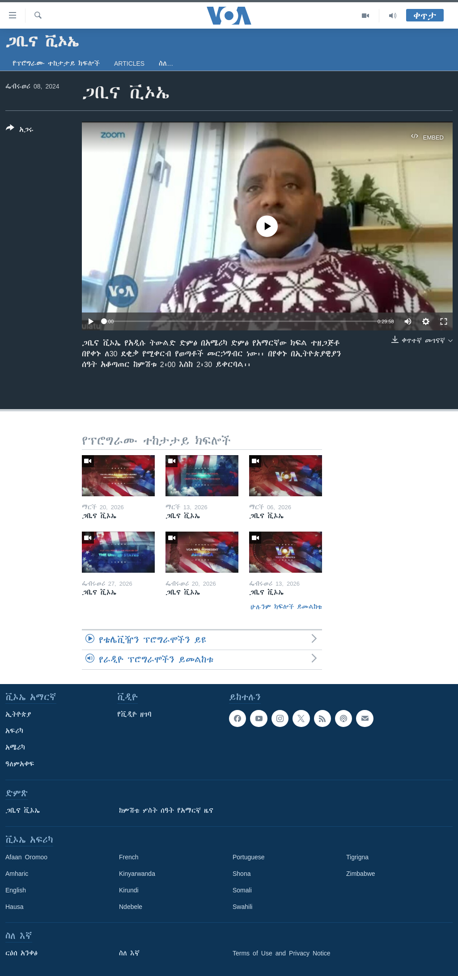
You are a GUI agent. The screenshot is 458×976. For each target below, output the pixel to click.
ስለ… (166, 63)
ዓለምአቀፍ (19, 764)
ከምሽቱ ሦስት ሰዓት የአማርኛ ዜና (166, 811)
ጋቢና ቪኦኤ (22, 811)
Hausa (14, 907)
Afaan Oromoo (26, 857)
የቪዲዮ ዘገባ (134, 714)
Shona (241, 874)
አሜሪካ (15, 748)
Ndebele (130, 907)
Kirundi (129, 890)
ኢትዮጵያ (18, 714)
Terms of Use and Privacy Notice (282, 953)
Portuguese (249, 857)
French (129, 857)
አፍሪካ (14, 731)
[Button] (20, 130)
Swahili (242, 907)
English (15, 890)
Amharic (16, 874)
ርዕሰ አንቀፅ (21, 953)
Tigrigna (357, 857)
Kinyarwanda (137, 874)
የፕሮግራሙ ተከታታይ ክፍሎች (56, 63)
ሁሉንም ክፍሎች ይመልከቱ (286, 606)
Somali (242, 890)
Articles (129, 63)
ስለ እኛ (129, 953)
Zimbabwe (360, 874)
